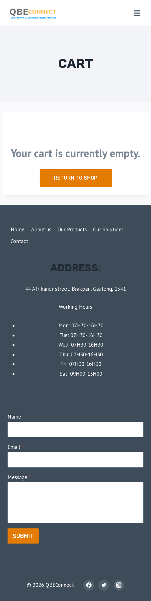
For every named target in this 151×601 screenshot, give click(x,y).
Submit (23, 536)
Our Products (72, 229)
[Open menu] (136, 13)
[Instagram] (119, 585)
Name (14, 416)
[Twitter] (103, 585)
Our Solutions (108, 229)
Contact (19, 241)
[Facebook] (88, 585)
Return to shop (76, 178)
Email (16, 446)
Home (18, 229)
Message (19, 477)
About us (41, 229)
